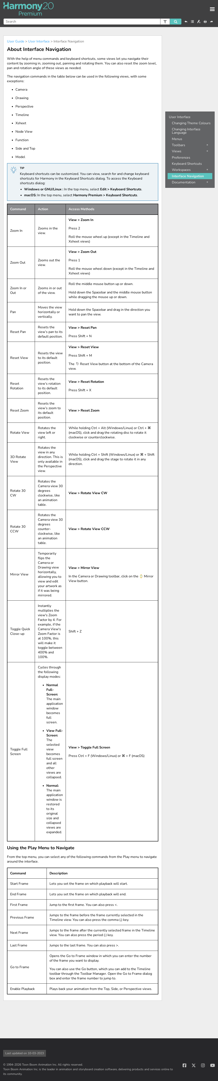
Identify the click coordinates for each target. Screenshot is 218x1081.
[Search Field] (92, 21)
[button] (165, 21)
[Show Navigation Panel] (212, 9)
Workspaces (181, 170)
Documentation (183, 182)
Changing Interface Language (186, 131)
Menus (177, 139)
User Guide (15, 41)
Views (176, 151)
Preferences (181, 157)
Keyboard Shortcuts (187, 163)
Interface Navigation (188, 176)
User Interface (39, 41)
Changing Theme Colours (191, 123)
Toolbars (178, 145)
